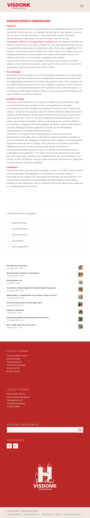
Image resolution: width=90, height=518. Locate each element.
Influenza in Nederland (15, 310)
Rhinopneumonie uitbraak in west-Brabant (23, 273)
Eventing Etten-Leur (14, 280)
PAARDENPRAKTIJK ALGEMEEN (21, 214)
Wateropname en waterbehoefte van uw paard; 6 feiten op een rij (32, 295)
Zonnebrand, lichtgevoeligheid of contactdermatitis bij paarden (31, 288)
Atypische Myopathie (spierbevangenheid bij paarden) (28, 317)
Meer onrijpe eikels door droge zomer (21, 325)
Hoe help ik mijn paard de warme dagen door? (25, 303)
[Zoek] (45, 430)
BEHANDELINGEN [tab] (18, 229)
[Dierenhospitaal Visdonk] (37, 6)
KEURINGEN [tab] (15, 241)
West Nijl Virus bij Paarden (17, 266)
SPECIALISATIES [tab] (17, 235)
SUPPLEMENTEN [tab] (18, 247)
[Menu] (81, 5)
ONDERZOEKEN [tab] (17, 223)
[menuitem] (81, 5)
